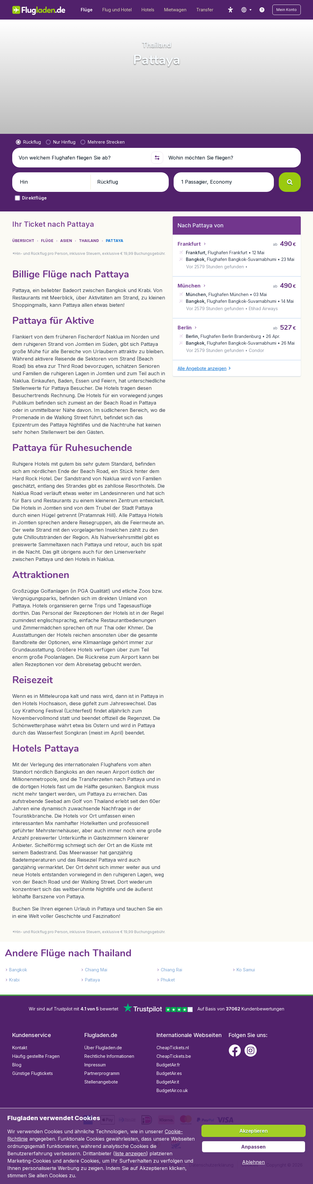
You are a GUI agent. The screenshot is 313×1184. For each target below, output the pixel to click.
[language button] (246, 10)
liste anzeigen (130, 1153)
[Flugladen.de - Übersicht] (43, 10)
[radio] (28, 151)
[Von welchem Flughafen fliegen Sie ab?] (82, 167)
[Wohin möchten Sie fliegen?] (231, 167)
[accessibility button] (230, 10)
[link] (262, 10)
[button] (286, 10)
